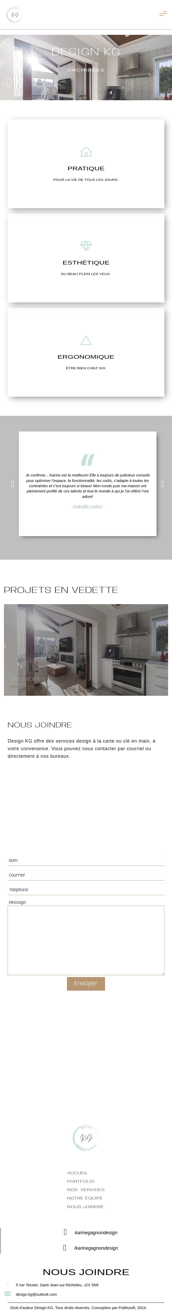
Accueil (77, 1173)
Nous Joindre (85, 1207)
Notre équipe (85, 1198)
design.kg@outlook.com (36, 1294)
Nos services (86, 1190)
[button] (2, 63)
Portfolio (81, 1181)
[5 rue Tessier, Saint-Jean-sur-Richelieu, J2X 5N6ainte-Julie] (86, 1065)
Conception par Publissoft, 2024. (119, 1308)
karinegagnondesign (96, 1232)
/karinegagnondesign (96, 1248)
